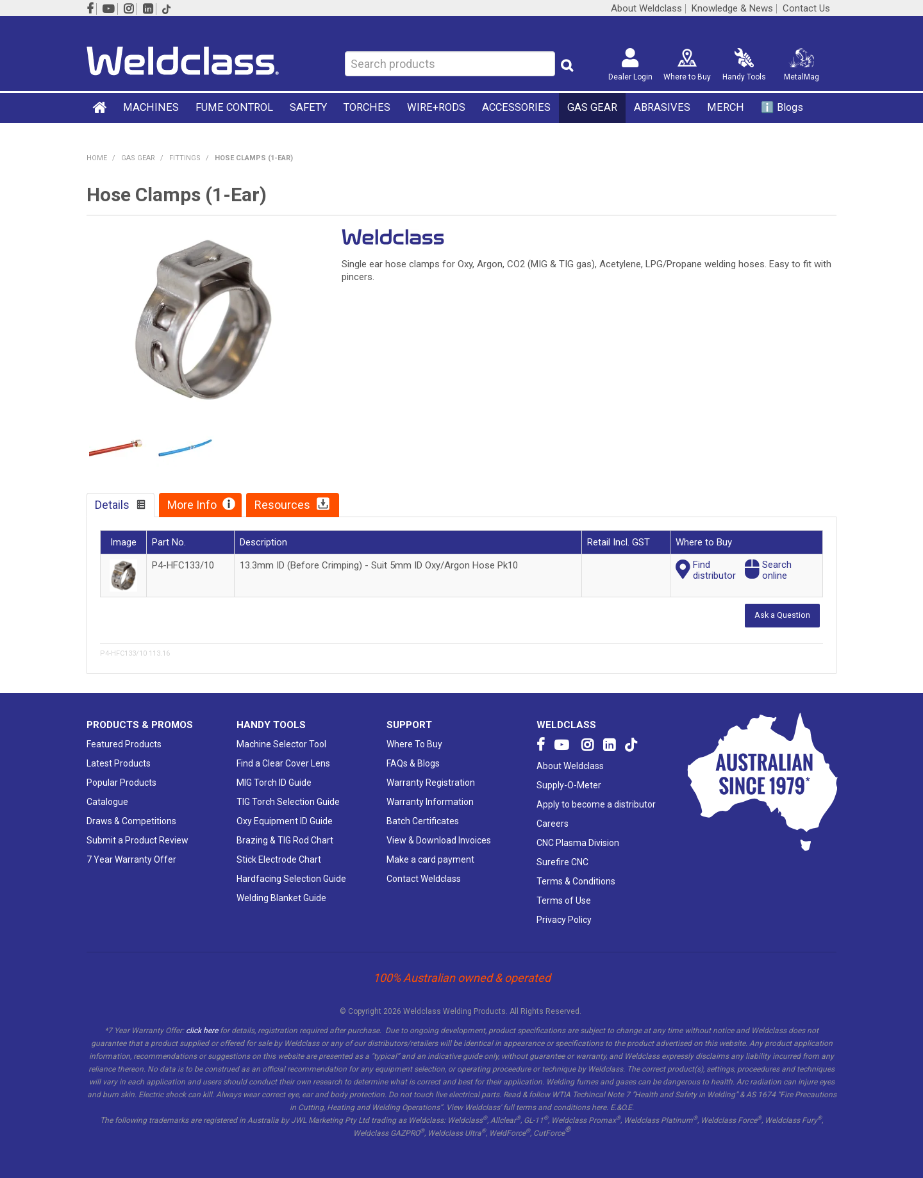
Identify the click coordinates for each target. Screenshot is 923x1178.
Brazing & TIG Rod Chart (285, 840)
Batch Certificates (423, 821)
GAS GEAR (592, 107)
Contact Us (806, 8)
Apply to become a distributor (596, 804)
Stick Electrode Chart (279, 859)
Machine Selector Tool (281, 744)
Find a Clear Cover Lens (283, 763)
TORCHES (367, 107)
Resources (282, 504)
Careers (552, 823)
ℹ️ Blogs (782, 107)
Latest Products (119, 763)
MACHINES (151, 107)
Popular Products (121, 782)
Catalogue (107, 802)
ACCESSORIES (516, 107)
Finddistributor (714, 570)
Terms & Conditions (575, 881)
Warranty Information (430, 802)
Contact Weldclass (424, 879)
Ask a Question (782, 615)
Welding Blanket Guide (281, 898)
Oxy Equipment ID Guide (285, 821)
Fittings (185, 158)
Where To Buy (414, 744)
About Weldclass (646, 8)
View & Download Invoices (439, 840)
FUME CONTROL (234, 107)
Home (101, 107)
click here (202, 1030)
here (599, 1107)
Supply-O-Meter (568, 785)
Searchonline (777, 570)
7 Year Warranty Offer (131, 859)
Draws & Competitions (131, 821)
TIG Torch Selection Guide (288, 802)
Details (112, 504)
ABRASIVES (662, 107)
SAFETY (308, 107)
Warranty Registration (431, 782)
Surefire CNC (562, 862)
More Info (192, 504)
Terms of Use (563, 900)
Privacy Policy (564, 920)
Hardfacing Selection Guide (291, 879)
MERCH (725, 107)
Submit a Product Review (137, 840)
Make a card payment (430, 859)
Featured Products (124, 744)
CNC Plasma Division (577, 843)
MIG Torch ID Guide (274, 782)
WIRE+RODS (436, 107)
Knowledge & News (732, 8)
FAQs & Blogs (413, 763)
